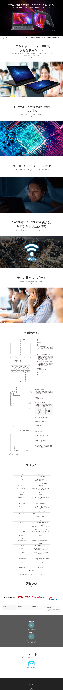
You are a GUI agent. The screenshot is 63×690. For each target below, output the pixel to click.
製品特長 (27, 37)
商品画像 (38, 37)
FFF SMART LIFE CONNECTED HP (53, 37)
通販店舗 (33, 37)
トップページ (21, 37)
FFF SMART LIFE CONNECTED (32, 686)
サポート (43, 37)
